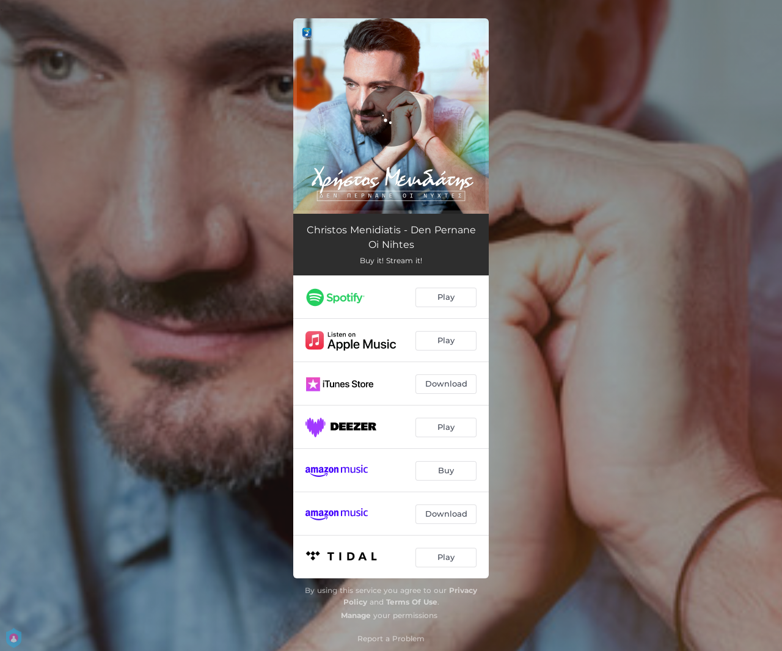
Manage (356, 615)
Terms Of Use (411, 601)
